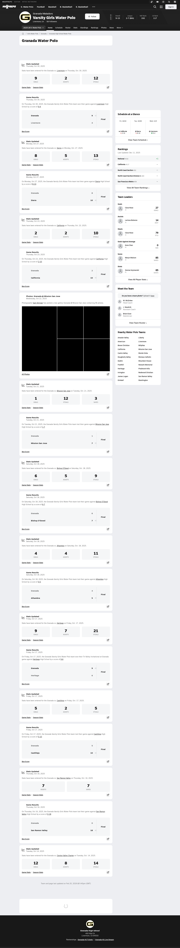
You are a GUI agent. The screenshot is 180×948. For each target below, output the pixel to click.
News (112, 27)
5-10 (40, 737)
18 (91, 830)
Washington (143, 380)
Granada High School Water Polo (60, 34)
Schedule (59, 27)
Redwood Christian (145, 372)
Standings (84, 27)
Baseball (52, 6)
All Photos (26, 374)
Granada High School (90, 926)
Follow (92, 16)
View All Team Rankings (138, 187)
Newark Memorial (145, 364)
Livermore (61, 70)
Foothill (121, 364)
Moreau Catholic (144, 357)
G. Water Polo (27, 6)
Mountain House (144, 361)
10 (91, 200)
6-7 (43, 504)
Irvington (121, 372)
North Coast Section (125, 170)
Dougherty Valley (124, 357)
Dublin (120, 361)
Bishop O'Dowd (63, 468)
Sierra (59, 148)
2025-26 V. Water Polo (33, 27)
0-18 (49, 814)
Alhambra (60, 546)
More (119, 27)
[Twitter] (169, 1)
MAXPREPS (7, 2)
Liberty (141, 337)
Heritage (60, 623)
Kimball (121, 380)
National (121, 158)
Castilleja (60, 700)
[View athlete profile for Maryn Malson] (138, 254)
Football (41, 6)
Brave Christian (123, 345)
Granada (44, 34)
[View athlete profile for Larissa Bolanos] (138, 216)
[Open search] (155, 7)
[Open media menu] (161, 7)
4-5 (39, 582)
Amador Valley (123, 337)
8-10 (34, 184)
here (152, 296)
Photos (104, 27)
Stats (75, 27)
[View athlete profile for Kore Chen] (138, 241)
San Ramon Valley (64, 778)
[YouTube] (157, 1)
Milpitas (141, 345)
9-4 (39, 106)
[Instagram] (163, 1)
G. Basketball (82, 6)
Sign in (171, 7)
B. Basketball (66, 6)
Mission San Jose (63, 391)
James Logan (123, 376)
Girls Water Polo (32, 34)
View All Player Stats (138, 279)
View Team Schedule (138, 139)
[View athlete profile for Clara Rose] (138, 204)
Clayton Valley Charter (65, 855)
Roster (67, 27)
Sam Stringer (38, 303)
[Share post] (108, 87)
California (60, 225)
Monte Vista (143, 353)
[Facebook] (175, 1)
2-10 (40, 261)
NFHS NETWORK (29, 2)
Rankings (94, 27)
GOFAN (17, 2)
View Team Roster (138, 322)
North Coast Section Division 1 (129, 175)
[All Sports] (93, 7)
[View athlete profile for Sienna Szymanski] (138, 266)
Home (50, 27)
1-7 (43, 427)
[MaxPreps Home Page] (23, 34)
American (121, 341)
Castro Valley (123, 353)
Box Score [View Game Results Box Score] (25, 131)
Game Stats (26, 87)
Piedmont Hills (144, 368)
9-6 (62, 659)
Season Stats (38, 87)
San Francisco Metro (126, 181)
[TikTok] (151, 1)
